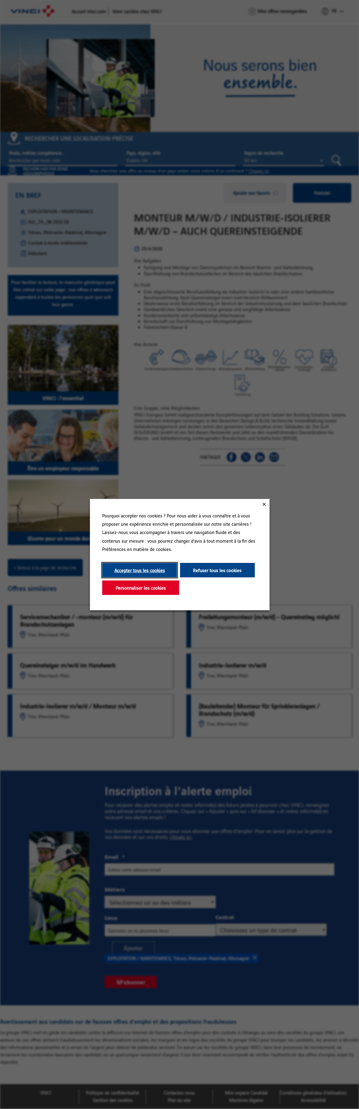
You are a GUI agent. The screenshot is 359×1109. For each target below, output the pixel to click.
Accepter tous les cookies (139, 570)
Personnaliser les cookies (140, 587)
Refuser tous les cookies (217, 570)
